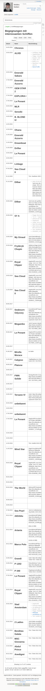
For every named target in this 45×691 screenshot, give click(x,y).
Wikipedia (35, 612)
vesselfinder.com (37, 614)
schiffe (16, 14)
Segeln (8, 26)
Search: (22, 40)
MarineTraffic (36, 67)
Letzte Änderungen (31, 8)
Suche (40, 5)
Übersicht (39, 10)
